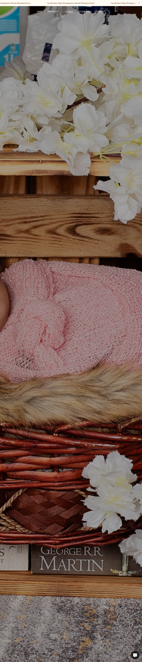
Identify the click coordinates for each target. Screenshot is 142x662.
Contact (101, 11)
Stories (69, 11)
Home (39, 11)
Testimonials (84, 11)
